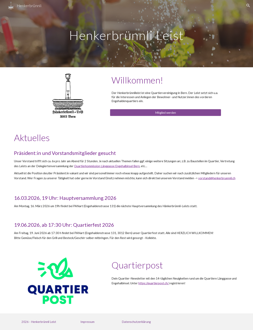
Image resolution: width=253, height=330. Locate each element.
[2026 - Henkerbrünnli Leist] (38, 321)
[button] (248, 5)
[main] (126, 34)
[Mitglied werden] (165, 112)
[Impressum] (87, 321)
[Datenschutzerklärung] (136, 321)
